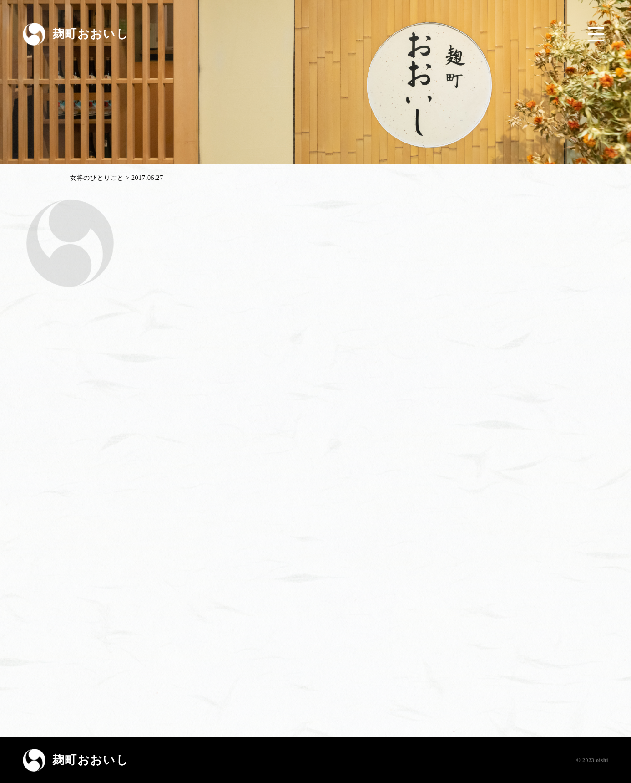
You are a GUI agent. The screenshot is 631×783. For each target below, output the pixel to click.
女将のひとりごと (97, 178)
